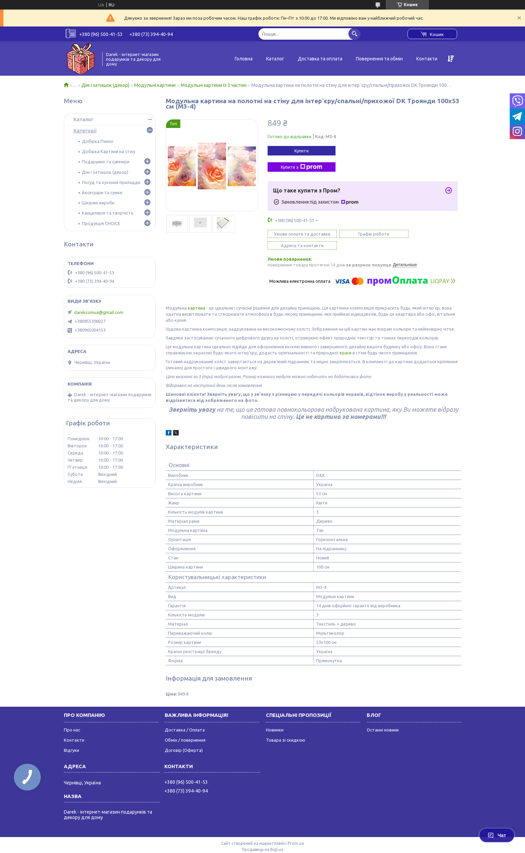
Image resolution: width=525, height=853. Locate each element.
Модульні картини (155, 85)
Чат (497, 835)
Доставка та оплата (320, 58)
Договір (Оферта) (184, 738)
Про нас (72, 718)
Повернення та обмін (379, 58)
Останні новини (383, 718)
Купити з (301, 167)
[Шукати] (354, 34)
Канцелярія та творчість (107, 212)
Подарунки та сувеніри (105, 161)
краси (345, 341)
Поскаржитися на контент (293, 844)
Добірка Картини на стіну (108, 151)
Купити (301, 150)
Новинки (275, 718)
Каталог (275, 58)
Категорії (84, 130)
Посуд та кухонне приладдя (111, 182)
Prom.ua (296, 832)
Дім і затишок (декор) (105, 85)
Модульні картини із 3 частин (214, 85)
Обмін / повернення (185, 728)
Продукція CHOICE (101, 223)
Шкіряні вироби (98, 202)
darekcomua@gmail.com (98, 312)
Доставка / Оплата (185, 718)
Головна (244, 58)
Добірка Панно (97, 141)
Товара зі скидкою (285, 728)
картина (196, 296)
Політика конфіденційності (349, 844)
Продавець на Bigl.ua (262, 838)
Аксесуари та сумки (102, 192)
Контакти (426, 58)
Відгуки (71, 738)
